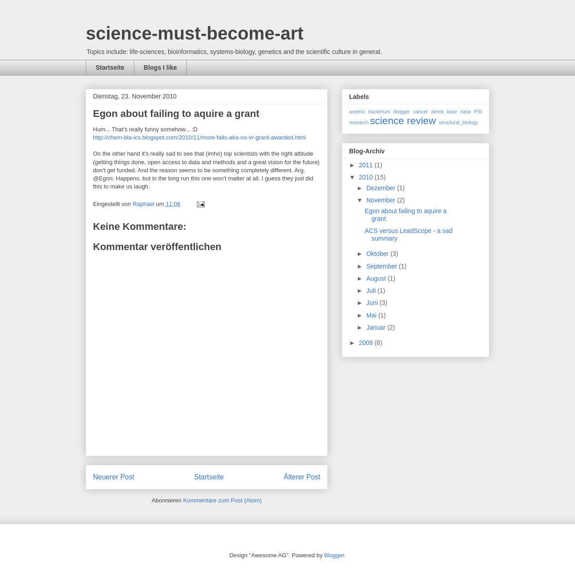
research (359, 122)
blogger (402, 111)
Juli (371, 290)
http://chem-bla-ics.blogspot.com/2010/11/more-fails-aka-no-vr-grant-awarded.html (199, 137)
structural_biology (458, 122)
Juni (373, 302)
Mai (372, 315)
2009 (367, 342)
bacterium (379, 111)
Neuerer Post (113, 477)
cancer (421, 111)
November (381, 200)
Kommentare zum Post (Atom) (222, 500)
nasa (465, 111)
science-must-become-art (195, 33)
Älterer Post (302, 477)
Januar (376, 327)
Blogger (334, 555)
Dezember (381, 188)
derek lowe (444, 111)
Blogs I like (160, 67)
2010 (367, 177)
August (376, 278)
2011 (367, 165)
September (382, 266)
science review (403, 120)
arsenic (357, 111)
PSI (478, 111)
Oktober (378, 253)
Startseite (110, 67)
